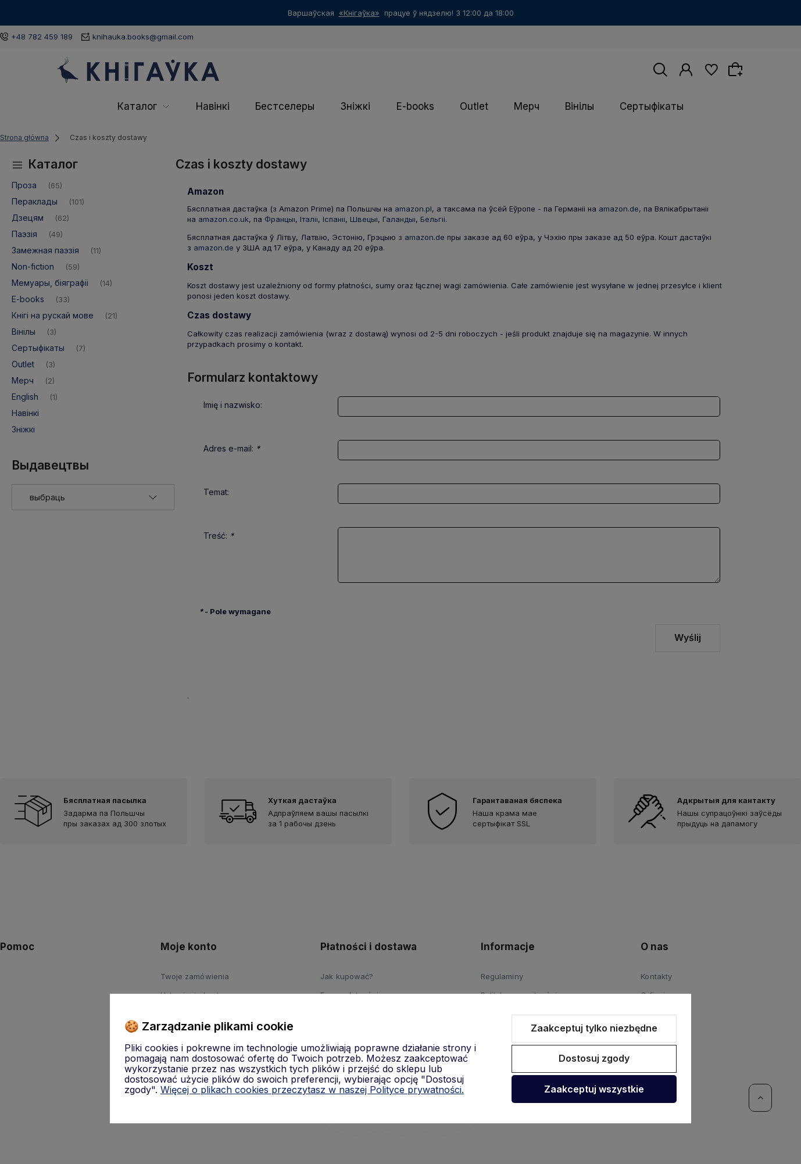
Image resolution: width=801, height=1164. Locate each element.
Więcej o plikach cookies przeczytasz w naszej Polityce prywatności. (312, 1089)
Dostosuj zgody (594, 1058)
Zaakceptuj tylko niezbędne (594, 1028)
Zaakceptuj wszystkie (594, 1089)
